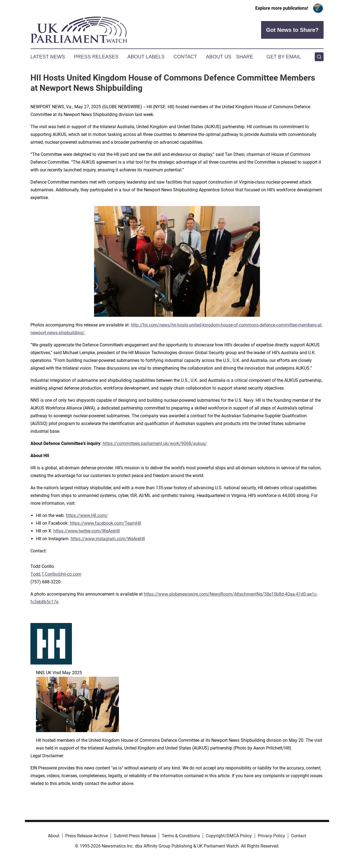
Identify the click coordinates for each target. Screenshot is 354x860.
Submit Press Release (135, 835)
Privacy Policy (271, 835)
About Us (218, 57)
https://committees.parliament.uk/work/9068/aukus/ (155, 443)
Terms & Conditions (181, 835)
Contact (185, 57)
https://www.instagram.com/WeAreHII (108, 538)
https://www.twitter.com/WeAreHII (86, 531)
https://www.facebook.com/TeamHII (105, 523)
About (53, 835)
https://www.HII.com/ (87, 515)
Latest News (47, 57)
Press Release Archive (86, 835)
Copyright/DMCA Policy (229, 835)
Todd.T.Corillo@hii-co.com (55, 574)
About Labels (146, 57)
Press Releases (96, 57)
